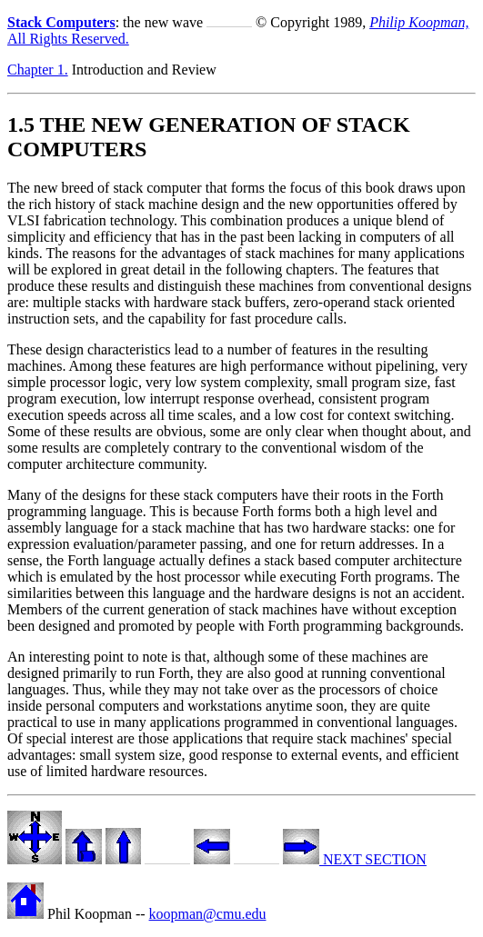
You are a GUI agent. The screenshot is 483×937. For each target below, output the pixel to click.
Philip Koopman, (418, 22)
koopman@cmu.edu (208, 914)
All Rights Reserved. (68, 38)
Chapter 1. (37, 69)
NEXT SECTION (355, 859)
